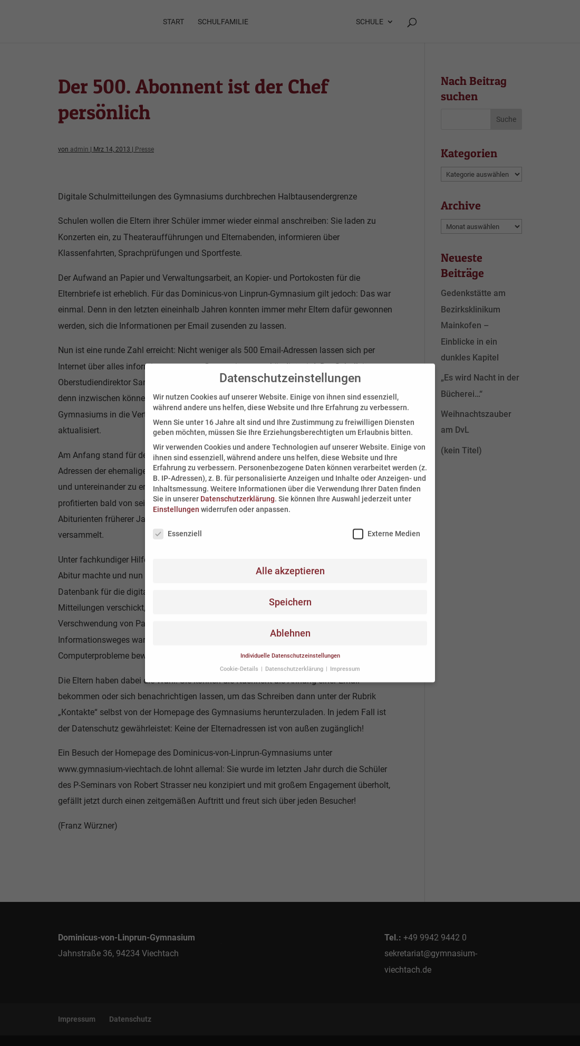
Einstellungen (176, 501)
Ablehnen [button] (290, 625)
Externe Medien (386, 526)
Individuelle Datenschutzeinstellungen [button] (290, 648)
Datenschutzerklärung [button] (295, 661)
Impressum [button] (345, 661)
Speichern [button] (290, 594)
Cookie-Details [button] (240, 661)
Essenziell (177, 526)
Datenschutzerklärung (237, 491)
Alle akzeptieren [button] (290, 563)
